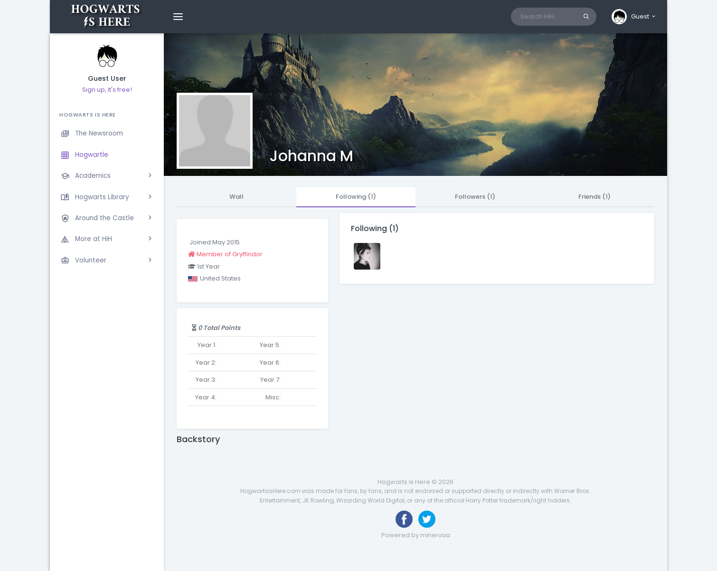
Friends (594, 196)
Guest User (107, 78)
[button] (634, 16)
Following (356, 196)
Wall (236, 196)
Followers (475, 196)
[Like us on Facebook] (404, 519)
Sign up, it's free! (107, 89)
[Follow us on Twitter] (426, 519)
